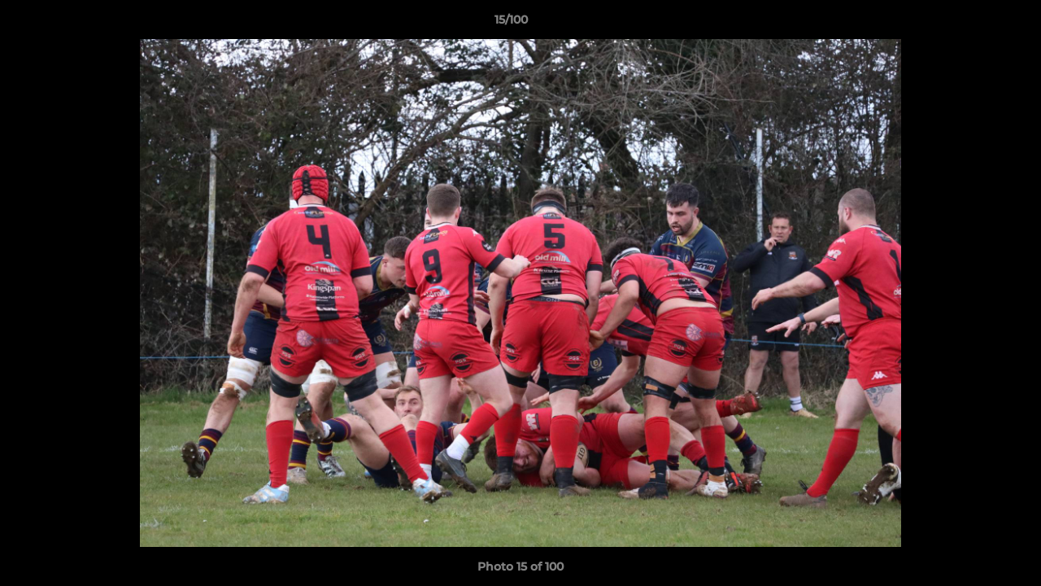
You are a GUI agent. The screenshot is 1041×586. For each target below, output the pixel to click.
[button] (972, 23)
